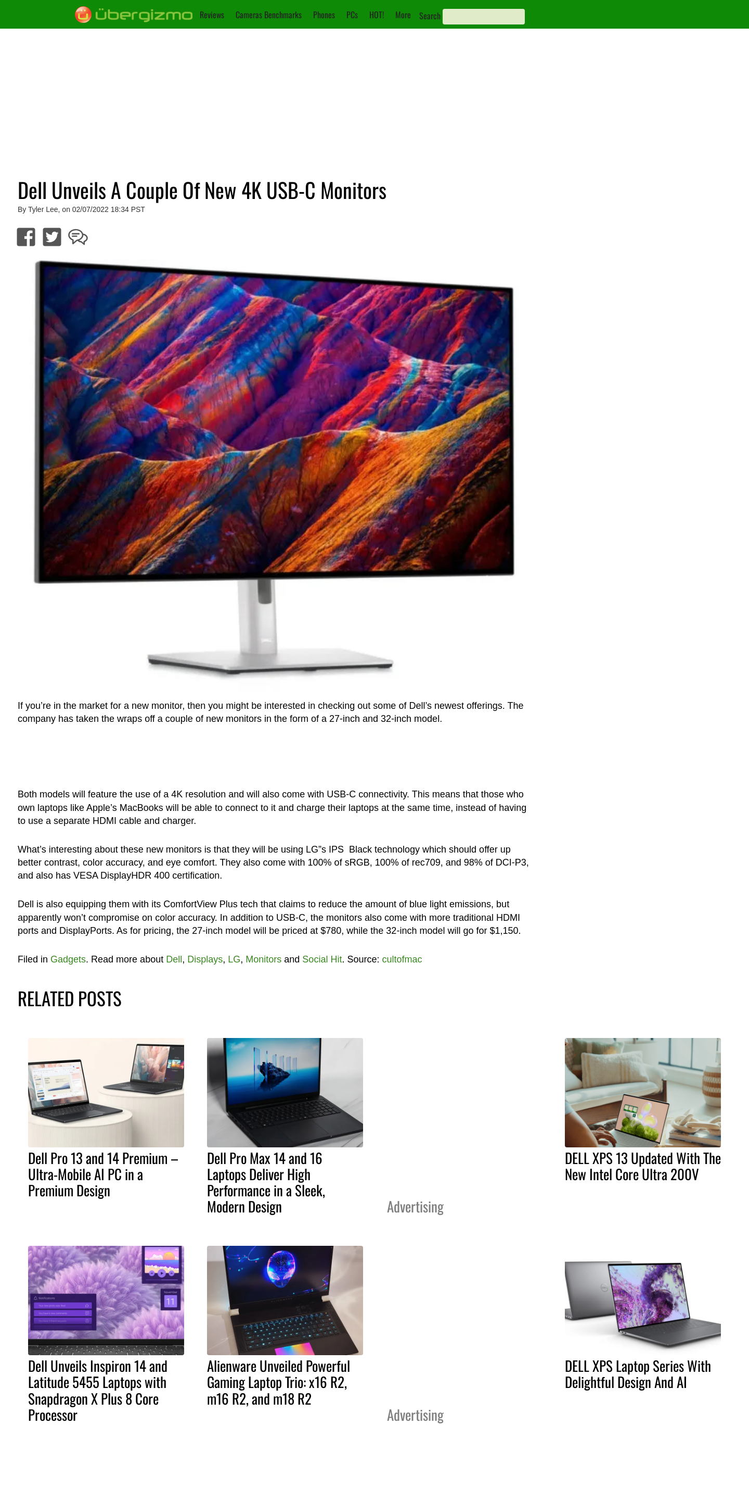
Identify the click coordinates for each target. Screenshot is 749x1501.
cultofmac (402, 959)
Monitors (263, 959)
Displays (205, 959)
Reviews (212, 14)
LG (234, 959)
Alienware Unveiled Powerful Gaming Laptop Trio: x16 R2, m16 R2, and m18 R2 (278, 1381)
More (403, 14)
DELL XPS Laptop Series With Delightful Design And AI (638, 1373)
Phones (324, 14)
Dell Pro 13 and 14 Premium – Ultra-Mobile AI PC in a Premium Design (103, 1173)
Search (430, 15)
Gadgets (68, 959)
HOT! (376, 14)
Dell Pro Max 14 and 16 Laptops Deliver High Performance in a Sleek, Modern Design (266, 1182)
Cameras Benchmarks (269, 14)
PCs (352, 14)
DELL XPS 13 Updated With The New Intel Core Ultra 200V (643, 1165)
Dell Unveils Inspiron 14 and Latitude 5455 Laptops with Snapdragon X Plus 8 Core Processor (97, 1389)
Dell (174, 959)
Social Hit (322, 959)
